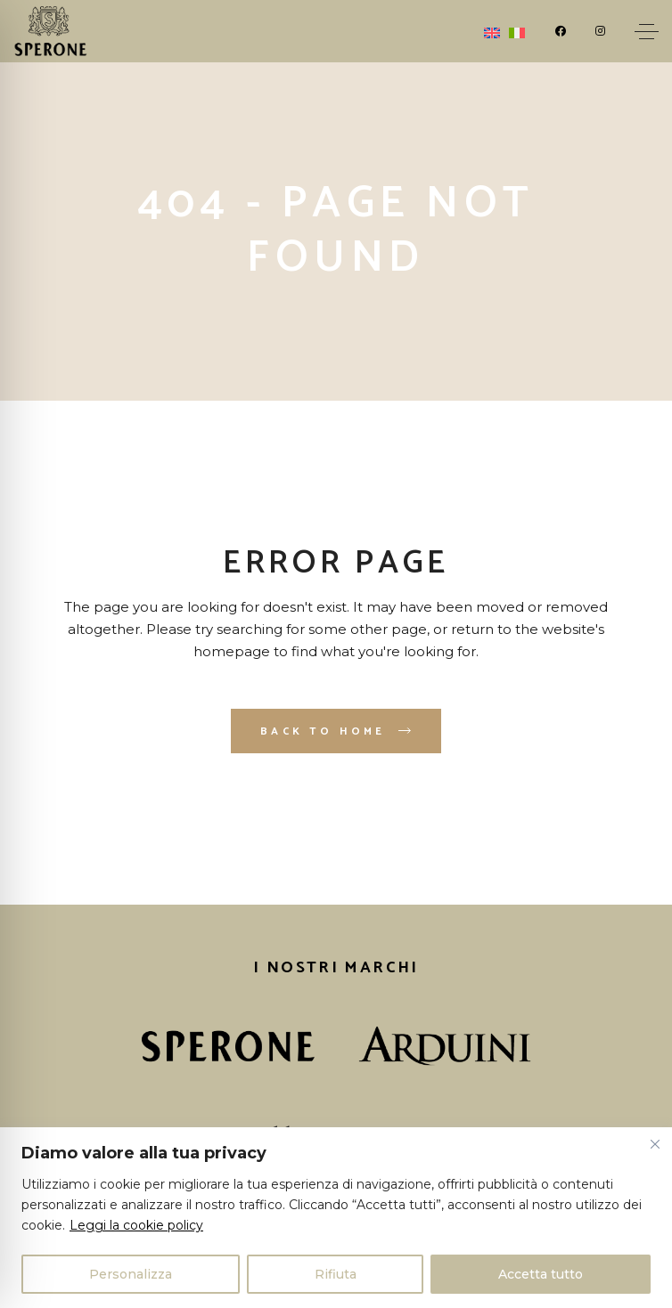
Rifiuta (335, 1274)
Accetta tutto (540, 1274)
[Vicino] (655, 1144)
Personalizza (130, 1274)
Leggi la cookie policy (136, 1225)
